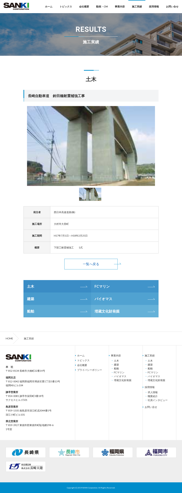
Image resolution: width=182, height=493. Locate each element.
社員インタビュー (158, 400)
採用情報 (154, 6)
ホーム (48, 6)
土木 (30, 286)
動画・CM (102, 6)
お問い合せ (172, 6)
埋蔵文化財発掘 (107, 311)
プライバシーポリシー (89, 370)
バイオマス (103, 299)
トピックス (66, 6)
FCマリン (102, 286)
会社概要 (84, 6)
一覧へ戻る (91, 264)
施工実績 (137, 6)
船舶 (30, 311)
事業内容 (120, 6)
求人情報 (153, 392)
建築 (30, 299)
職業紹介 (153, 396)
